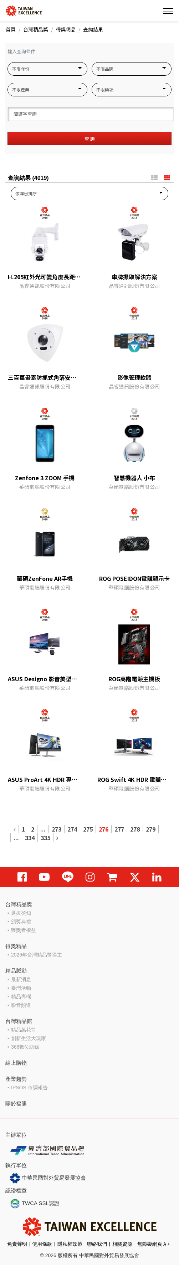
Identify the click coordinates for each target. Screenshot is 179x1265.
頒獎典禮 (21, 921)
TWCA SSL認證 (35, 1203)
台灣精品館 (18, 1021)
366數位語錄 (25, 1046)
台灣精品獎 (35, 29)
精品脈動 (16, 970)
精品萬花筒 (23, 1029)
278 (135, 829)
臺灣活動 (21, 987)
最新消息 (21, 979)
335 (45, 837)
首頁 (11, 29)
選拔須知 (21, 912)
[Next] (57, 837)
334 (30, 837)
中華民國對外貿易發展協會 (48, 1178)
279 (150, 829)
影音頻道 (21, 1005)
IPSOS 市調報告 (29, 1087)
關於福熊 (16, 1103)
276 (103, 829)
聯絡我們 (97, 1244)
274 (72, 829)
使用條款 (42, 1244)
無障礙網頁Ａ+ (153, 1244)
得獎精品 (66, 29)
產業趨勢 (16, 1078)
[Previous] (15, 829)
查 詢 (90, 138)
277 (119, 829)
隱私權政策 (69, 1244)
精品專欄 (21, 996)
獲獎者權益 (23, 930)
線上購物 (16, 1062)
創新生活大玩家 (28, 1038)
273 (56, 829)
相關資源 (122, 1244)
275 (88, 829)
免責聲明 (17, 1244)
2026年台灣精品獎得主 (36, 954)
